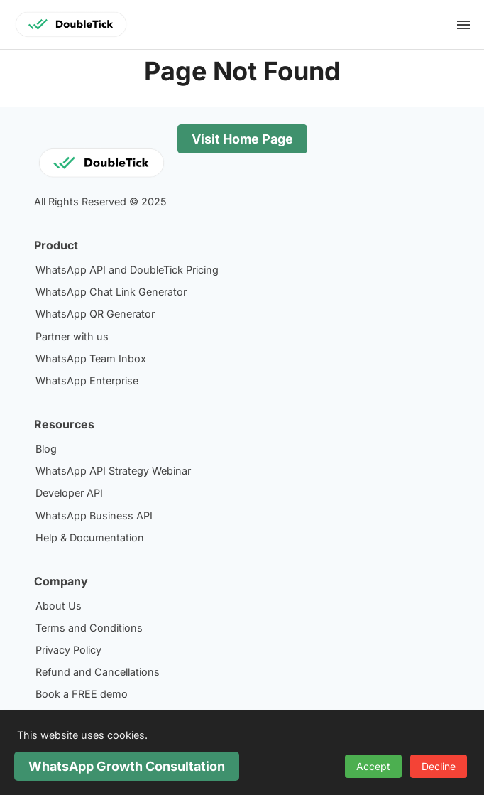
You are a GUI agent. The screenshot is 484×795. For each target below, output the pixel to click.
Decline (439, 766)
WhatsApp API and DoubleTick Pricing (127, 270)
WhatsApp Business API (94, 515)
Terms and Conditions (89, 628)
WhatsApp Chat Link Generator (111, 292)
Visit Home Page (242, 138)
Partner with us (72, 336)
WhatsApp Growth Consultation (126, 766)
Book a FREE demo (81, 694)
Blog (46, 449)
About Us (58, 606)
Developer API (69, 493)
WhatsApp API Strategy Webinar (113, 471)
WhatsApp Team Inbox (90, 358)
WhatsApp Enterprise (86, 380)
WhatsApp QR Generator (95, 314)
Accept (373, 766)
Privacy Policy (68, 650)
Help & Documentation (89, 537)
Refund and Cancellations (97, 672)
